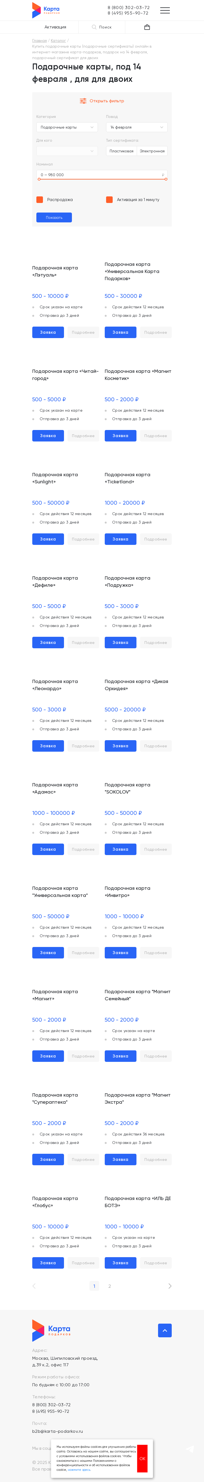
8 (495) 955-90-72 (50, 1411)
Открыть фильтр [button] (102, 101)
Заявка (48, 332)
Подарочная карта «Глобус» (55, 1201)
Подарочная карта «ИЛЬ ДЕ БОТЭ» (138, 1201)
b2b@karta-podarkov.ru (57, 1431)
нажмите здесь (79, 1470)
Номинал (44, 164)
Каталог (58, 40)
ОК (142, 1458)
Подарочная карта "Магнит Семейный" (138, 995)
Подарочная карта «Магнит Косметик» (138, 374)
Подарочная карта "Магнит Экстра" (138, 1098)
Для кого (44, 140)
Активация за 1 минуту (138, 199)
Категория (46, 116)
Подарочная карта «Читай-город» (65, 374)
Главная (39, 40)
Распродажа (60, 199)
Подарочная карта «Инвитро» (127, 891)
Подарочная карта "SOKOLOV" (127, 788)
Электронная (152, 151)
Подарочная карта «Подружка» (127, 581)
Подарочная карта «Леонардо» (55, 684)
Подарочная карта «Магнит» (55, 995)
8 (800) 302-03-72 (51, 1404)
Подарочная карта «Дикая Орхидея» (136, 684)
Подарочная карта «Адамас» (55, 788)
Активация (55, 27)
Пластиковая (121, 151)
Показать (54, 217)
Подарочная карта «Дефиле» (55, 581)
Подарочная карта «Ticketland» (127, 478)
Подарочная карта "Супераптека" (55, 1098)
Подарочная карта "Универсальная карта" (60, 891)
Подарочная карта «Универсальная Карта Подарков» (132, 271)
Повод (112, 116)
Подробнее (83, 332)
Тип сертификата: (122, 140)
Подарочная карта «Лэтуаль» (55, 271)
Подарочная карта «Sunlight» (55, 478)
